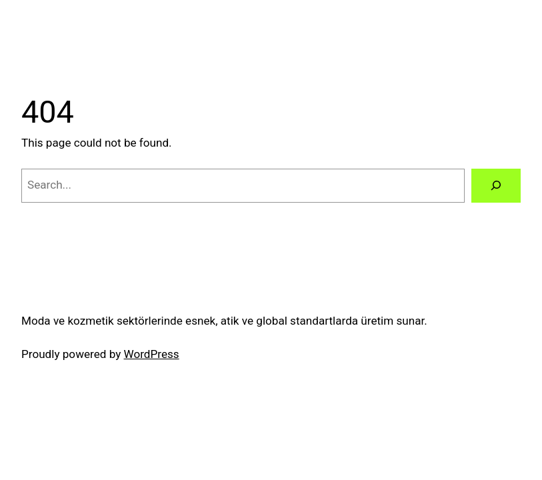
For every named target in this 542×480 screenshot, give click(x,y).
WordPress (151, 354)
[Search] (496, 186)
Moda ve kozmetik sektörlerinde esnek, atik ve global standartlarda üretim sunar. (224, 320)
